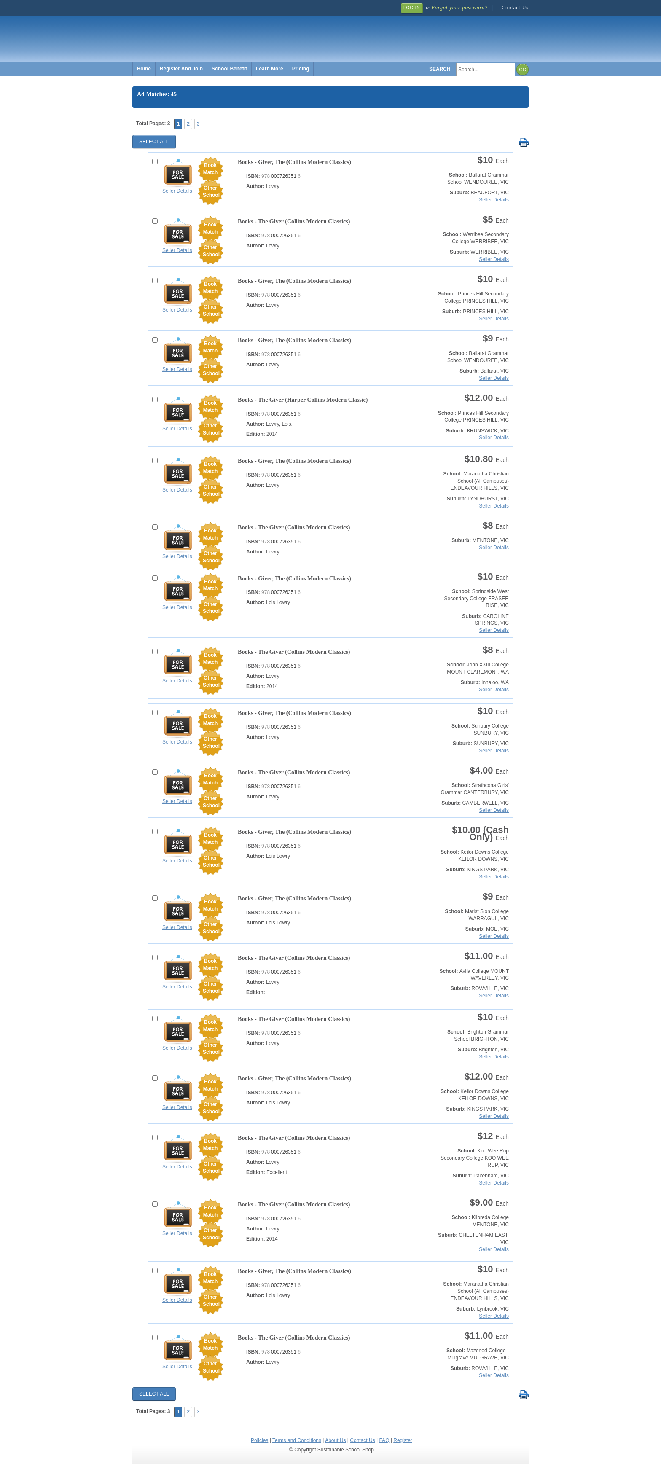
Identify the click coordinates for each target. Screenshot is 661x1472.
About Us (335, 1440)
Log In (411, 7)
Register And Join (181, 69)
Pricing (300, 69)
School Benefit (229, 69)
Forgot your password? (459, 8)
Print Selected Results (523, 142)
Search (440, 69)
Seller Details (177, 191)
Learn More (269, 69)
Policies (259, 1440)
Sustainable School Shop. (258, 33)
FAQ (384, 1440)
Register (402, 1440)
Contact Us (515, 8)
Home (144, 69)
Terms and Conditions (296, 1440)
